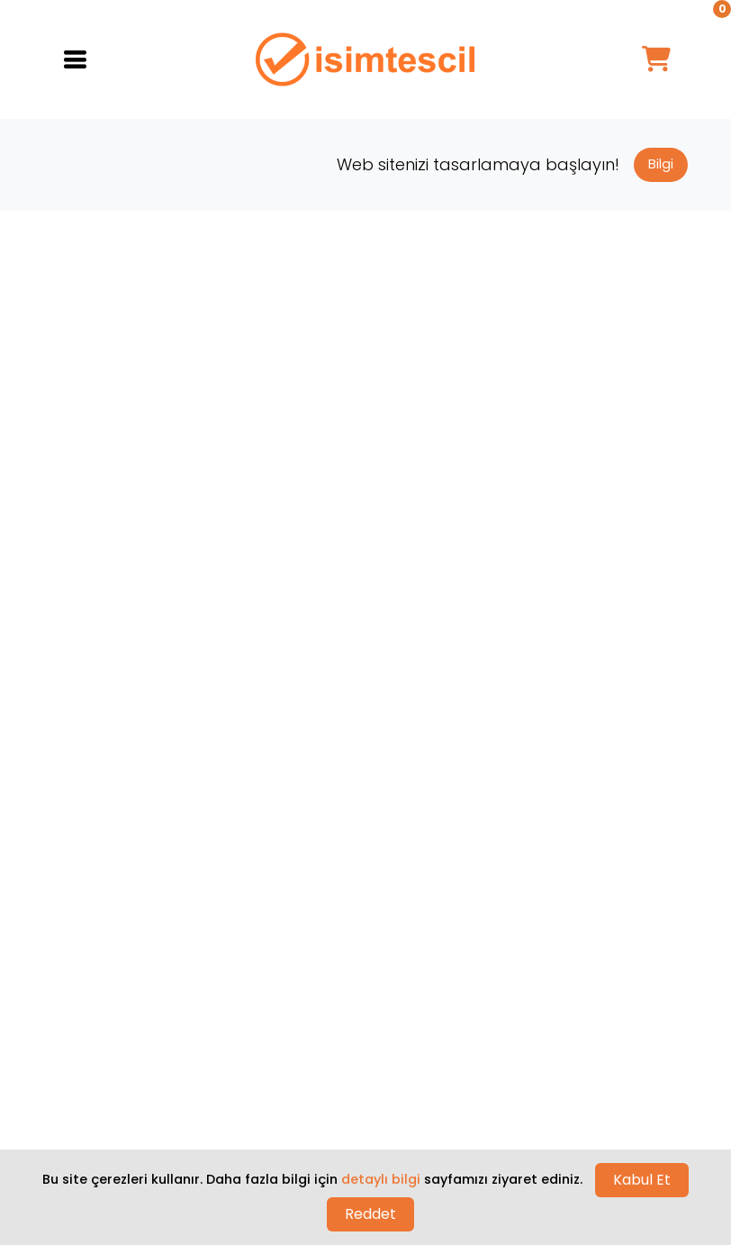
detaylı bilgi (380, 1179)
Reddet (370, 1214)
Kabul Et (642, 1179)
